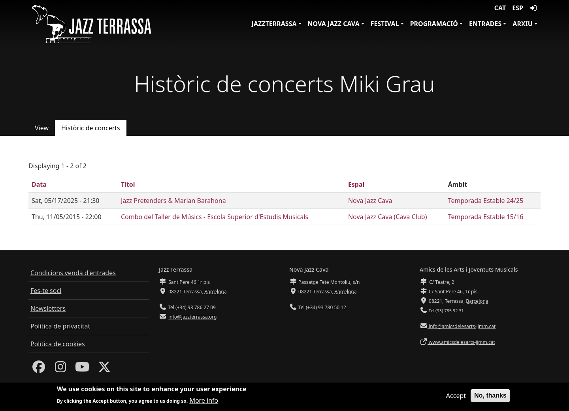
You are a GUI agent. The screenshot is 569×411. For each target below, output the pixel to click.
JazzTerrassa (274, 23)
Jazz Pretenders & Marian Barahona (173, 200)
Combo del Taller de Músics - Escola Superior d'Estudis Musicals (214, 216)
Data (39, 184)
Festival (385, 23)
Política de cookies (57, 344)
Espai (356, 184)
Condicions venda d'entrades (73, 272)
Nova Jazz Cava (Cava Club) (387, 216)
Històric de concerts (90, 128)
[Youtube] (82, 369)
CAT (500, 8)
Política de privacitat (60, 326)
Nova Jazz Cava (334, 23)
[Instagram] (60, 369)
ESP (517, 8)
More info (203, 402)
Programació (434, 23)
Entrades (485, 23)
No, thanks (490, 397)
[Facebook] (39, 369)
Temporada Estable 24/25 (486, 200)
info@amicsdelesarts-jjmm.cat (462, 326)
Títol (128, 184)
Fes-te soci (45, 290)
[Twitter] (104, 369)
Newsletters (48, 308)
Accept (456, 397)
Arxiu (522, 23)
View (42, 128)
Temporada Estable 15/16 (486, 216)
